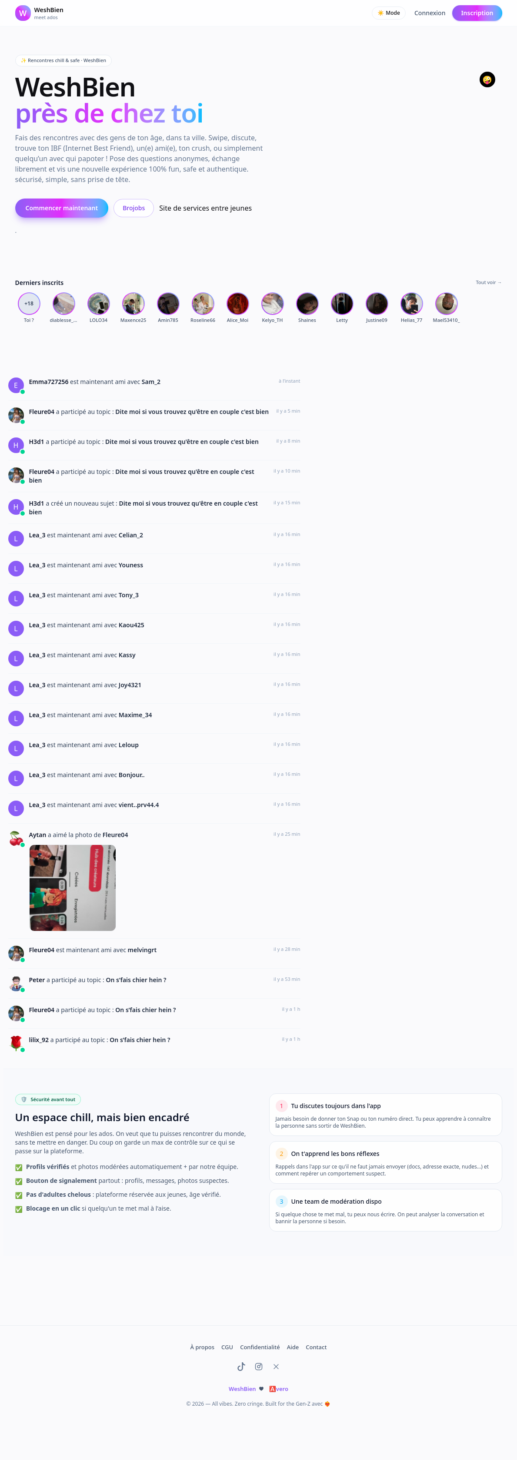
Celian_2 (131, 535)
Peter (38, 980)
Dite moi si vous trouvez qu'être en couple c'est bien (192, 411)
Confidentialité (260, 1347)
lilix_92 (39, 1040)
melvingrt (142, 950)
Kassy (127, 655)
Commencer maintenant (62, 208)
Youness (131, 565)
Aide (293, 1347)
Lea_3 (38, 535)
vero (278, 1389)
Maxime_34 (135, 715)
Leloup (129, 745)
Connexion (429, 13)
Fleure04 (42, 411)
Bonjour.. (132, 775)
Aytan (38, 835)
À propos (202, 1347)
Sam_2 (151, 381)
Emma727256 (49, 381)
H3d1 (37, 441)
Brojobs (134, 208)
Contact (316, 1347)
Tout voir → (489, 282)
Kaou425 (131, 625)
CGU (227, 1347)
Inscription (477, 13)
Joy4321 (130, 685)
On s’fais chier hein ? (136, 980)
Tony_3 (129, 595)
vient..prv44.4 (139, 805)
